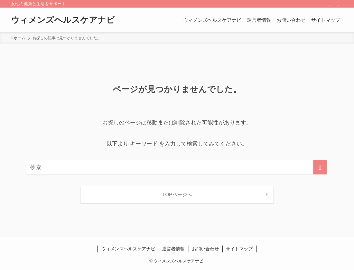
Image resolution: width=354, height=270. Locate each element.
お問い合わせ (205, 248)
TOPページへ (177, 194)
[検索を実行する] (320, 167)
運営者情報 (173, 248)
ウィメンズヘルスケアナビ (63, 20)
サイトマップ (239, 248)
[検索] (338, 4)
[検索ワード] (177, 167)
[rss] (329, 4)
